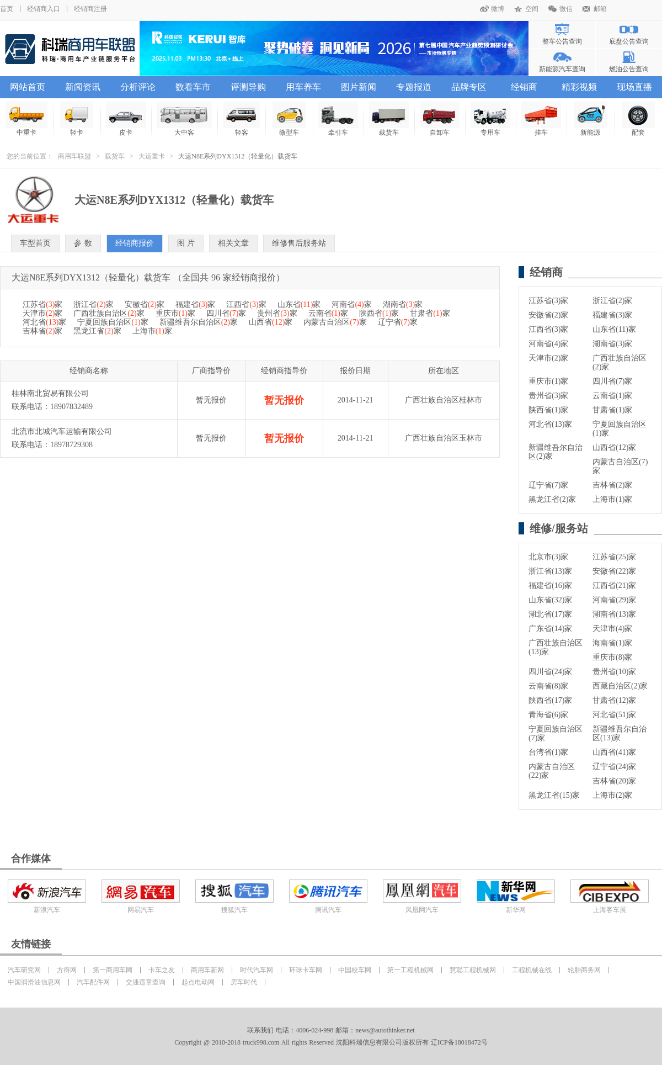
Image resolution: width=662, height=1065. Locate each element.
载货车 (115, 156)
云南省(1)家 (612, 395)
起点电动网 (198, 982)
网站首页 (27, 87)
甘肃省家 (430, 313)
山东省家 (299, 304)
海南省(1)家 (612, 643)
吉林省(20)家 (614, 781)
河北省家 (44, 322)
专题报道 (413, 87)
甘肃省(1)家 (612, 410)
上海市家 (152, 331)
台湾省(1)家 (548, 752)
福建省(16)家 (550, 585)
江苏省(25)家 (614, 557)
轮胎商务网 (584, 970)
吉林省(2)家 (612, 485)
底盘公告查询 (629, 41)
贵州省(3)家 (548, 395)
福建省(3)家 (612, 315)
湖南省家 (403, 304)
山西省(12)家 (614, 447)
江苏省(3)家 (548, 300)
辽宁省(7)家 (548, 485)
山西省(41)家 (614, 752)
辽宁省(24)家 (614, 766)
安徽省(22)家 (614, 571)
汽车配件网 (93, 982)
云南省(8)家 (548, 686)
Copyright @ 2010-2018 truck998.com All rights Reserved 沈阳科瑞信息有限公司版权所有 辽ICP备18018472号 (330, 1042)
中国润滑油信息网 (34, 982)
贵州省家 (277, 313)
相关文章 (233, 243)
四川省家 (226, 313)
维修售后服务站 (299, 243)
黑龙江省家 (97, 331)
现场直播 (634, 87)
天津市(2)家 (548, 358)
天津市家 (42, 313)
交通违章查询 (146, 982)
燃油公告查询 (629, 69)
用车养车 (303, 87)
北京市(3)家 (548, 557)
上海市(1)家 (612, 499)
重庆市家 (175, 313)
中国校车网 (354, 970)
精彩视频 (579, 87)
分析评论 (138, 87)
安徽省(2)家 (548, 315)
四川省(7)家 (612, 381)
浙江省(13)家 (550, 571)
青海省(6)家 (548, 715)
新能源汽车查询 (562, 69)
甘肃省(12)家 (614, 700)
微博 (497, 9)
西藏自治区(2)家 (620, 686)
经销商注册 (90, 9)
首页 (6, 9)
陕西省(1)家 (548, 410)
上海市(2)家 (612, 795)
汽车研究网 (24, 970)
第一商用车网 (112, 970)
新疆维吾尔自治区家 (198, 322)
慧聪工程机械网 (473, 970)
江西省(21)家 (614, 585)
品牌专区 (469, 87)
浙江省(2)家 (612, 300)
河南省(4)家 (548, 344)
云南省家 (328, 313)
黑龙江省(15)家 (554, 795)
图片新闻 (358, 87)
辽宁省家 (398, 322)
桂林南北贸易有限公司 (50, 393)
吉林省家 (42, 331)
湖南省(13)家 (614, 614)
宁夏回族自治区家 (112, 322)
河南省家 (351, 304)
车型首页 (35, 243)
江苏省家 (42, 304)
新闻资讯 (82, 87)
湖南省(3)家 (612, 344)
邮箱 (600, 9)
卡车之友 (161, 970)
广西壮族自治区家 (108, 313)
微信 (566, 9)
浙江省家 (93, 304)
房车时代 (244, 982)
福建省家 (195, 304)
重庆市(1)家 (548, 381)
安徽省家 (144, 304)
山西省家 (270, 322)
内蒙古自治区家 (334, 322)
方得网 (67, 970)
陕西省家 (379, 313)
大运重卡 (151, 156)
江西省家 (246, 304)
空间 (531, 9)
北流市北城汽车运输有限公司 (62, 431)
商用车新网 (207, 970)
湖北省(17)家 (550, 614)
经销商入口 (43, 9)
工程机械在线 (532, 970)
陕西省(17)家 (550, 700)
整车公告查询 (562, 41)
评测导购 (248, 87)
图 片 (186, 243)
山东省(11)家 (614, 329)
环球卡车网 (305, 970)
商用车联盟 (74, 156)
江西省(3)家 (548, 329)
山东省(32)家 (550, 600)
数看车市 (193, 87)
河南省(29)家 (614, 600)
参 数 (83, 243)
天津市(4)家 (612, 628)
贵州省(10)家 (614, 671)
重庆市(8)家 (612, 657)
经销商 (524, 87)
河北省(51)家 (614, 715)
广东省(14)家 (550, 628)
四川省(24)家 (550, 671)
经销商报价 (134, 243)
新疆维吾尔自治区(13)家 (619, 733)
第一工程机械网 (410, 970)
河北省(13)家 (550, 424)
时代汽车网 (256, 970)
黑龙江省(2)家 (552, 499)
